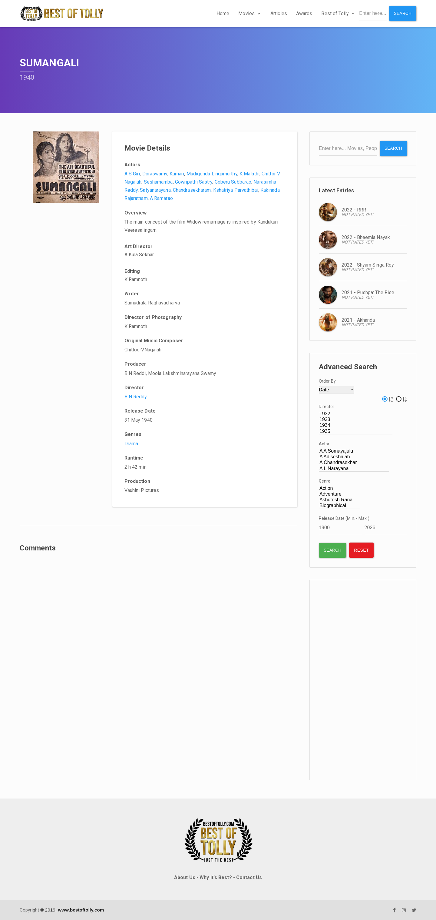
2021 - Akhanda (358, 320)
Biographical (339, 506)
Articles (278, 13)
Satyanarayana (155, 190)
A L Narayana (354, 468)
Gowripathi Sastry (194, 182)
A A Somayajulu (354, 451)
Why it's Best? (216, 877)
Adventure (339, 494)
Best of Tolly (338, 13)
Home (222, 13)
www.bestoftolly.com (81, 909)
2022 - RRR (354, 209)
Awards (304, 13)
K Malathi (249, 174)
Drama (131, 444)
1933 (355, 420)
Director (326, 406)
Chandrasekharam (192, 190)
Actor (324, 444)
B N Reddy (135, 397)
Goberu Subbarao (233, 182)
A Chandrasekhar (354, 463)
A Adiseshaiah (354, 457)
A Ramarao (161, 198)
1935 (355, 431)
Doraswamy (154, 174)
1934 (355, 425)
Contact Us (249, 877)
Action (339, 488)
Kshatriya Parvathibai (235, 190)
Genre (325, 481)
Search (402, 13)
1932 (355, 414)
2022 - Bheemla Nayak (366, 237)
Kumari (177, 174)
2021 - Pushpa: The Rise (368, 292)
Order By (327, 381)
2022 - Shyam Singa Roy (368, 264)
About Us (184, 877)
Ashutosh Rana (339, 500)
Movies (249, 13)
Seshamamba (158, 182)
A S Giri (132, 174)
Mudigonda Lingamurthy (212, 174)
